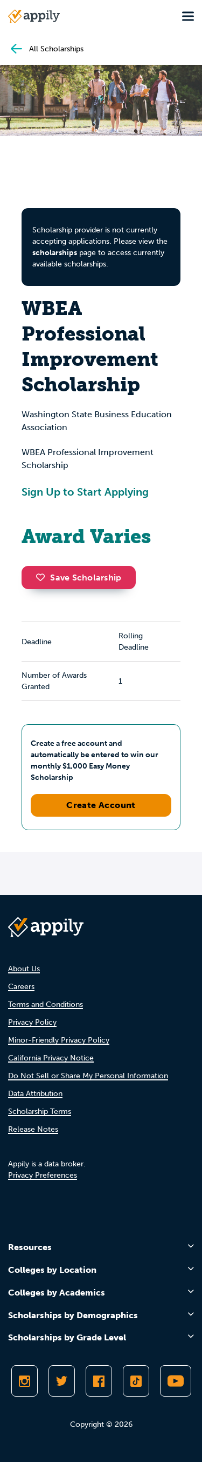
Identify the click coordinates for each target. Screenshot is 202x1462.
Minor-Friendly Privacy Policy (58, 1040)
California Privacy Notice (51, 1058)
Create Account (101, 805)
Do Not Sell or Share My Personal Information (88, 1075)
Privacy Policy (32, 1022)
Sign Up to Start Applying (85, 491)
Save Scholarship (78, 577)
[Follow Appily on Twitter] (61, 1381)
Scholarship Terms (39, 1111)
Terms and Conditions (45, 1004)
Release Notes (33, 1129)
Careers (21, 986)
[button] (43, 577)
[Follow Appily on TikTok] (136, 1381)
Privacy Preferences (42, 1175)
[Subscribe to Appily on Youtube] (175, 1381)
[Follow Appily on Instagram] (24, 1381)
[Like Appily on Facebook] (99, 1381)
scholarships (54, 252)
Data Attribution (35, 1093)
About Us (24, 968)
